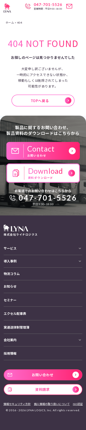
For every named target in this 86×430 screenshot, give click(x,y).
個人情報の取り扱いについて (52, 404)
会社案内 (10, 340)
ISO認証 (78, 404)
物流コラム (12, 274)
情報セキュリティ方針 (17, 404)
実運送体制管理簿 (16, 327)
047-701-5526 (48, 4)
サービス (10, 248)
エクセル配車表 (15, 314)
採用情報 (10, 353)
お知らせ (10, 286)
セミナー (10, 300)
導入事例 (10, 261)
